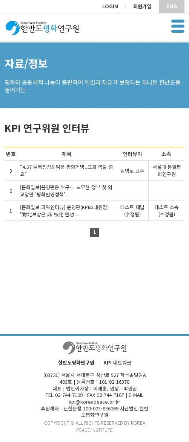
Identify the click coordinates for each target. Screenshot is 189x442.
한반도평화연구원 (76, 363)
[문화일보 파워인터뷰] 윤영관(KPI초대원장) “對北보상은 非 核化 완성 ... (64, 211)
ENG (171, 6)
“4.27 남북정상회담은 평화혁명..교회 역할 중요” (66, 170)
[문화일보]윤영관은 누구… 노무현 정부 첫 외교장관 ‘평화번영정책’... (66, 191)
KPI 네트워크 (117, 363)
